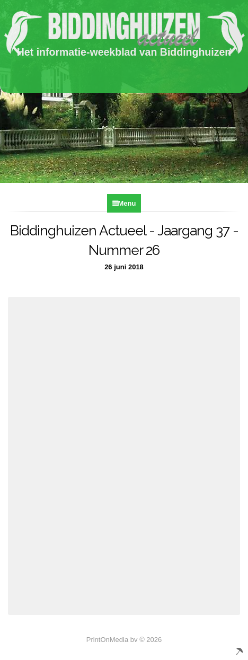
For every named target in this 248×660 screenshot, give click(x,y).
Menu (127, 203)
